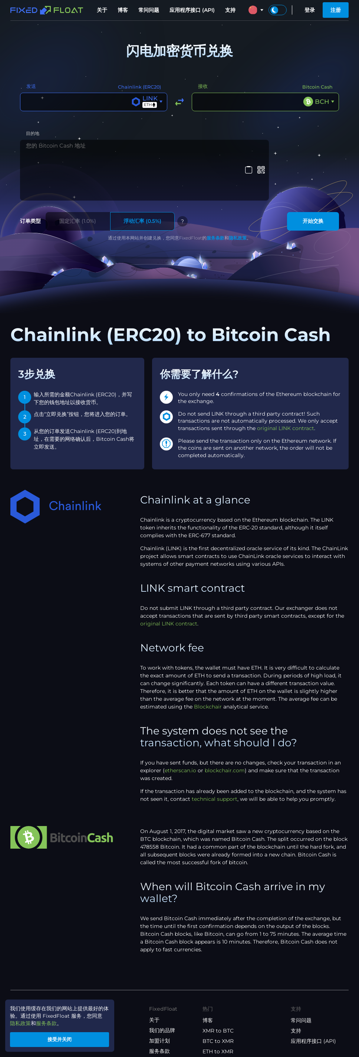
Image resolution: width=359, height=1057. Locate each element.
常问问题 (148, 10)
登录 (309, 10)
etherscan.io (180, 729)
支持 (230, 10)
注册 (335, 10)
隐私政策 (238, 196)
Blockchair (208, 665)
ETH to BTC (217, 1020)
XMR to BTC (218, 989)
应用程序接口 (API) (192, 10)
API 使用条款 (164, 1040)
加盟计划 (159, 999)
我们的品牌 (162, 988)
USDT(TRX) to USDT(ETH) (235, 1030)
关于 (102, 10)
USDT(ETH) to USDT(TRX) (235, 1041)
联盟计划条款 (164, 1030)
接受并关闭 (62, 1038)
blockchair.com (225, 729)
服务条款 (215, 196)
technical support (214, 757)
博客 (123, 10)
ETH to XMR (217, 1010)
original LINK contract (285, 386)
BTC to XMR (218, 999)
